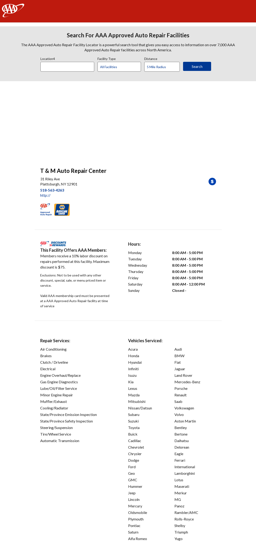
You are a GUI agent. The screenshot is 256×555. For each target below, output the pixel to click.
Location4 (47, 58)
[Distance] (163, 67)
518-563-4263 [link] (52, 190)
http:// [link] (45, 195)
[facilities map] (128, 122)
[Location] (67, 67)
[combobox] (68, 65)
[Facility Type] (123, 67)
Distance (150, 58)
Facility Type (106, 58)
